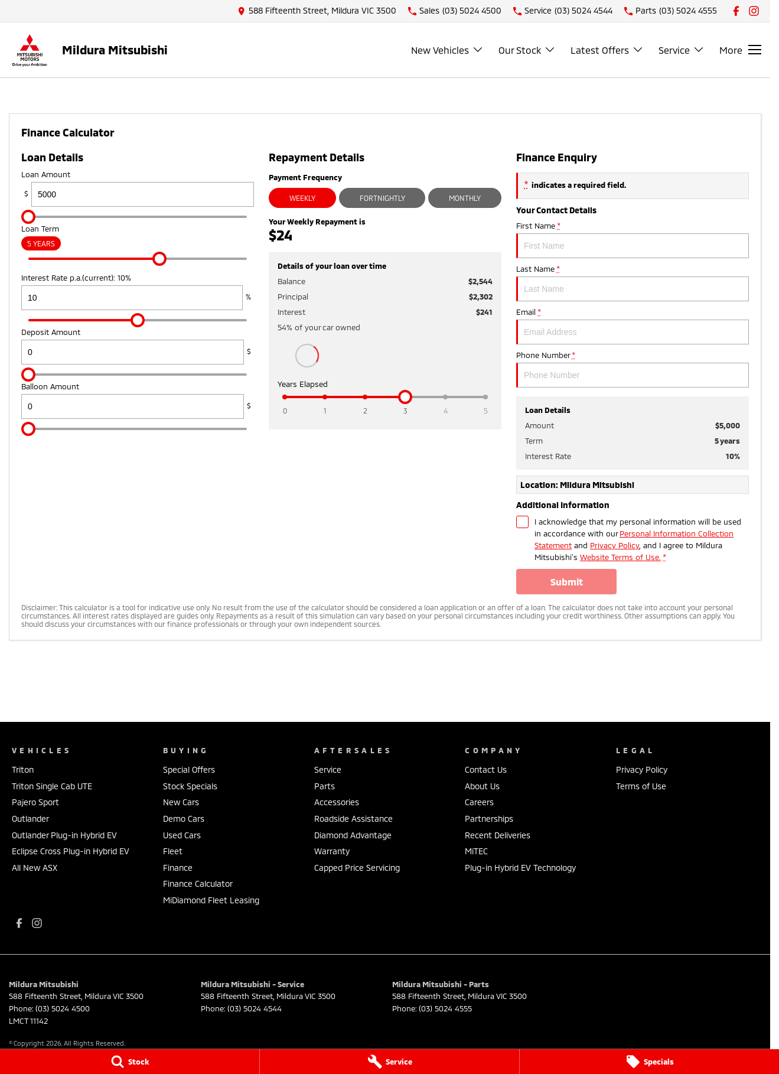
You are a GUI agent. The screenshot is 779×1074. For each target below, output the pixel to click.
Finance (178, 868)
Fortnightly (382, 198)
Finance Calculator (198, 883)
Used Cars (182, 835)
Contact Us (486, 769)
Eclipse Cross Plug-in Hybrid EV (70, 851)
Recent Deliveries (497, 835)
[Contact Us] (316, 11)
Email (632, 325)
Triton (23, 769)
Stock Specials (190, 786)
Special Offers (189, 769)
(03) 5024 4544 (254, 1008)
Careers (479, 802)
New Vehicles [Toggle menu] (447, 50)
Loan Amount (137, 188)
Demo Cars (183, 818)
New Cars (181, 802)
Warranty (332, 851)
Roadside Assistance (353, 818)
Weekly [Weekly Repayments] (302, 198)
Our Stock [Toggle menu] (527, 50)
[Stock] (129, 1061)
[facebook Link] (736, 11)
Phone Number (632, 369)
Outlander (30, 818)
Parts (324, 786)
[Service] (389, 1061)
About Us (482, 786)
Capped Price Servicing (357, 868)
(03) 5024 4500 (62, 1008)
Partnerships (489, 818)
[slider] (28, 217)
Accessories (336, 802)
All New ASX (34, 868)
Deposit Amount (137, 345)
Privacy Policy (641, 769)
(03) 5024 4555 (445, 1008)
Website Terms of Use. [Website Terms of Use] (620, 557)
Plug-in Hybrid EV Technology (520, 868)
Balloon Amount (137, 400)
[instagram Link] (754, 11)
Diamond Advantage (353, 835)
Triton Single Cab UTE (52, 786)
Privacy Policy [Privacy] (614, 545)
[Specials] (649, 1061)
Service (327, 769)
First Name (632, 239)
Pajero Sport (35, 802)
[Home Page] (29, 50)
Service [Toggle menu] (682, 50)
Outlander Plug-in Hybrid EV (64, 835)
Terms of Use (641, 786)
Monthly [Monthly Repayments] (465, 198)
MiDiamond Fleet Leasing (211, 900)
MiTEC (476, 851)
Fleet (172, 851)
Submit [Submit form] (566, 581)
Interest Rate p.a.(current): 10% (137, 291)
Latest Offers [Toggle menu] (607, 50)
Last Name (632, 282)
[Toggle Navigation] (740, 49)
